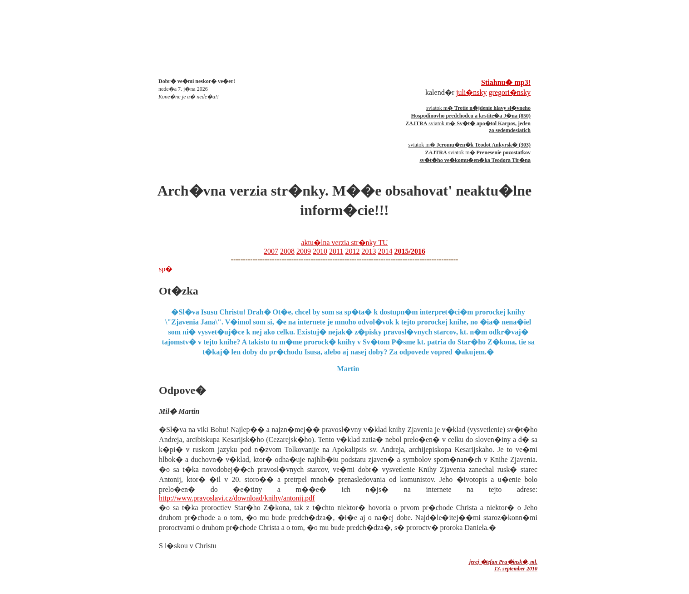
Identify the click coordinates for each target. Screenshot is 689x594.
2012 (352, 251)
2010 (320, 251)
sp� (165, 269)
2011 (336, 251)
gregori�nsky (510, 92)
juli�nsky (471, 92)
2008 (287, 251)
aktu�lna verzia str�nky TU (344, 242)
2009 (303, 251)
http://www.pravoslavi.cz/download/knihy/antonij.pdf (237, 498)
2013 (368, 251)
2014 (385, 251)
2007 (271, 251)
